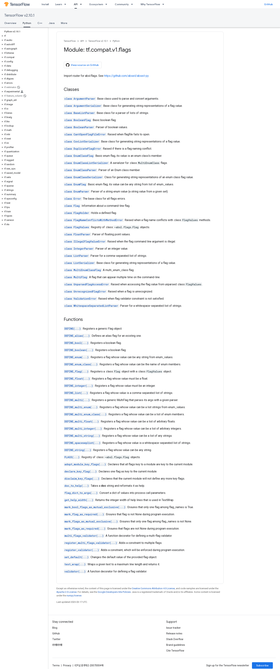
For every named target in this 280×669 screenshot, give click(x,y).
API (82, 41)
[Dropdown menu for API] (82, 4)
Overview (10, 23)
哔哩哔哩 (57, 644)
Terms (56, 665)
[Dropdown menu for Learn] (66, 4)
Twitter (56, 639)
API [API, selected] (76, 4)
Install (45, 4)
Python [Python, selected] (27, 23)
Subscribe (262, 665)
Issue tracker (173, 627)
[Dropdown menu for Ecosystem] (107, 4)
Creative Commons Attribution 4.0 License (153, 588)
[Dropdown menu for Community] (133, 4)
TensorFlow (70, 41)
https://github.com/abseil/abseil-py (126, 75)
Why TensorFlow (150, 4)
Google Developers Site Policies (114, 592)
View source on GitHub (82, 65)
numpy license (74, 595)
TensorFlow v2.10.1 (19, 15)
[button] (23, 36)
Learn (58, 4)
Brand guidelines (175, 644)
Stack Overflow (174, 639)
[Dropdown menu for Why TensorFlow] (164, 4)
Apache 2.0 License (66, 592)
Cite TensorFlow (175, 650)
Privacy (67, 665)
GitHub (268, 4)
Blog (54, 627)
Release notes (174, 633)
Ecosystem (96, 4)
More (64, 23)
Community (122, 4)
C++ (40, 23)
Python (116, 41)
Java (51, 23)
